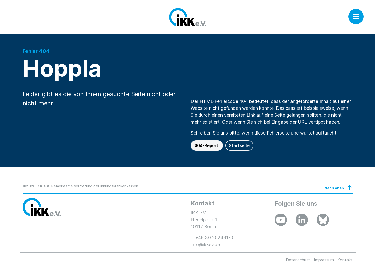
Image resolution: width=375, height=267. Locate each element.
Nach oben (334, 188)
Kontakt (345, 259)
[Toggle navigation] (356, 16)
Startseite (239, 145)
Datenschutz (298, 259)
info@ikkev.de (205, 244)
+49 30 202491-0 (214, 237)
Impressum (324, 259)
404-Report (206, 145)
